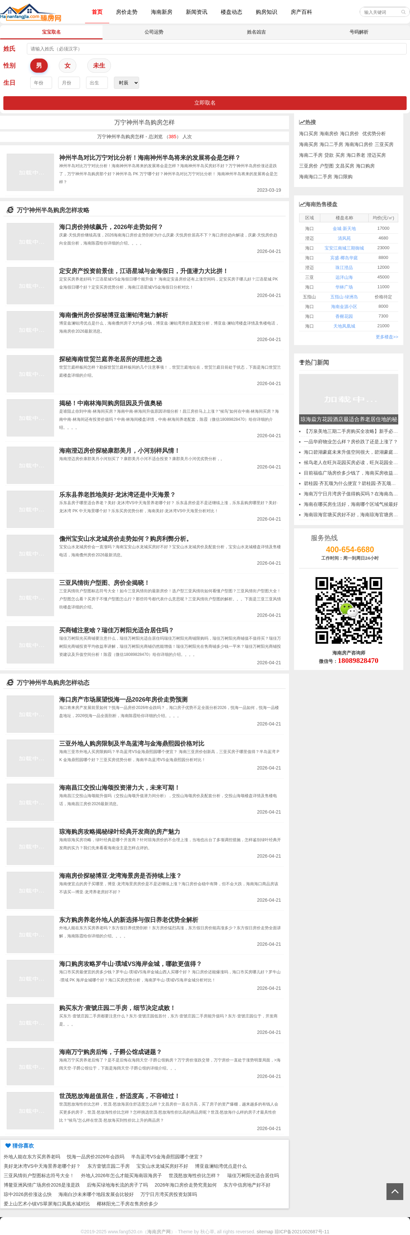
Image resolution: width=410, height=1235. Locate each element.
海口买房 (308, 133)
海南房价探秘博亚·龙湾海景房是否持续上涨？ (120, 875)
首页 (97, 12)
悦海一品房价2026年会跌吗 (95, 1156)
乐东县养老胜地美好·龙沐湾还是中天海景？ (117, 494)
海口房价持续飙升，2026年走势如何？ (111, 227)
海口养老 (355, 155)
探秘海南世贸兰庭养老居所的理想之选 (110, 359)
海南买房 (308, 144)
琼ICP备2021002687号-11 (302, 1231)
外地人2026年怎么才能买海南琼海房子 (121, 1175)
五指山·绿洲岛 (344, 296)
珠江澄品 (344, 267)
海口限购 (343, 176)
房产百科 (301, 12)
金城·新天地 (344, 228)
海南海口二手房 (315, 176)
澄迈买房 (376, 155)
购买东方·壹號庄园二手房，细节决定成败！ (117, 1008)
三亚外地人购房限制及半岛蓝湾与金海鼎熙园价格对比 (131, 743)
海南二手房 (311, 155)
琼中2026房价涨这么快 (28, 1194)
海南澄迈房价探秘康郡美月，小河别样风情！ (119, 450)
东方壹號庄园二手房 (108, 1166)
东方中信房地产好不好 (247, 1185)
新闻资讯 (196, 12)
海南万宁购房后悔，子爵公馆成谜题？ (110, 1052)
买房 (340, 155)
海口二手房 (331, 144)
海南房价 (329, 133)
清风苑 (344, 238)
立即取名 (205, 103)
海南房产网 (159, 1231)
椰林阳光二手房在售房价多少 (127, 1203)
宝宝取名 (51, 32)
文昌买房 (344, 166)
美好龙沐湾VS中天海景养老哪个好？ (42, 1166)
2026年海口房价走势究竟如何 (186, 1185)
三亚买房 (384, 144)
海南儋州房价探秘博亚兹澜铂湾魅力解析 (113, 315)
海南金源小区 (344, 306)
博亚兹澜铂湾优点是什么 (221, 1166)
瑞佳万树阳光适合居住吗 (253, 1175)
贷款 (329, 155)
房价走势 (126, 12)
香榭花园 (344, 316)
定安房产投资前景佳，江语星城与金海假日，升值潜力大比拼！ (144, 271)
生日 (9, 82)
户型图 (327, 166)
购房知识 (266, 12)
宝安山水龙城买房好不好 (162, 1166)
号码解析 (359, 32)
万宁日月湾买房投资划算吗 (168, 1194)
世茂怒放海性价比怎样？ (194, 1175)
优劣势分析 (374, 133)
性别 (9, 65)
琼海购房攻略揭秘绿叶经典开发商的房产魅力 (119, 831)
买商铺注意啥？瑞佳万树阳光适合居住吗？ (116, 630)
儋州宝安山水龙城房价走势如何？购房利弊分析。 (125, 538)
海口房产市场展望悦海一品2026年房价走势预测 (123, 699)
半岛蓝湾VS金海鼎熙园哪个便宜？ (167, 1156)
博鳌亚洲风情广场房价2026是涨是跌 (42, 1185)
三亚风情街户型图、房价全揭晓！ (104, 582)
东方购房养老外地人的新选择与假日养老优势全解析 (128, 919)
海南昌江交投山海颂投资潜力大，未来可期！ (119, 787)
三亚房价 (308, 166)
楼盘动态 (231, 12)
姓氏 (9, 48)
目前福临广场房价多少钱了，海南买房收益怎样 (353, 473)
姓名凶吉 (256, 32)
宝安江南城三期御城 (344, 248)
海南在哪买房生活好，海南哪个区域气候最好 (351, 504)
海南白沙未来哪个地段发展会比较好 (96, 1194)
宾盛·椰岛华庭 (344, 257)
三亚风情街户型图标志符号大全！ (39, 1175)
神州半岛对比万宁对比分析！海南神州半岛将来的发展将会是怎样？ (150, 157)
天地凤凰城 (344, 326)
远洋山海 (344, 277)
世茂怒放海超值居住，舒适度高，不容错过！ (119, 1096)
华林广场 (344, 287)
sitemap (265, 1231)
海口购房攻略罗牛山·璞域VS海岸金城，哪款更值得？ (130, 964)
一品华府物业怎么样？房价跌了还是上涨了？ (351, 441)
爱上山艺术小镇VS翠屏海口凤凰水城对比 (47, 1203)
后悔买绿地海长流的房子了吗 (117, 1185)
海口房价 (349, 133)
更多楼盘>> (387, 336)
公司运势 (154, 32)
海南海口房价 (359, 144)
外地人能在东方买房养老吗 (32, 1156)
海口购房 (365, 166)
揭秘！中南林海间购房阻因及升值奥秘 (110, 403)
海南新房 (161, 12)
